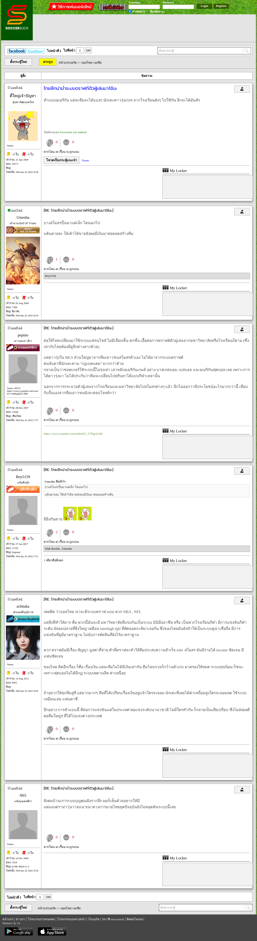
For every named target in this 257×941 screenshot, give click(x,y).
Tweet (85, 160)
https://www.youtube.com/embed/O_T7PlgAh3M (73, 433)
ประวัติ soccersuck (113, 919)
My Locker (174, 171)
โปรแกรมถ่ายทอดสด (41, 919)
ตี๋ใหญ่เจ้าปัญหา (23, 96)
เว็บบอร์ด (93, 919)
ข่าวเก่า (20, 919)
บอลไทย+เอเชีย (91, 62)
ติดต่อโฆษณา (135, 919)
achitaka (23, 606)
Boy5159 (50, 276)
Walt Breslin (52, 548)
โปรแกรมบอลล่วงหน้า (71, 919)
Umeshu (23, 217)
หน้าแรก (7, 919)
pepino (23, 335)
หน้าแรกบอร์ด (68, 62)
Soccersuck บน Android (73, 132)
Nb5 (23, 795)
